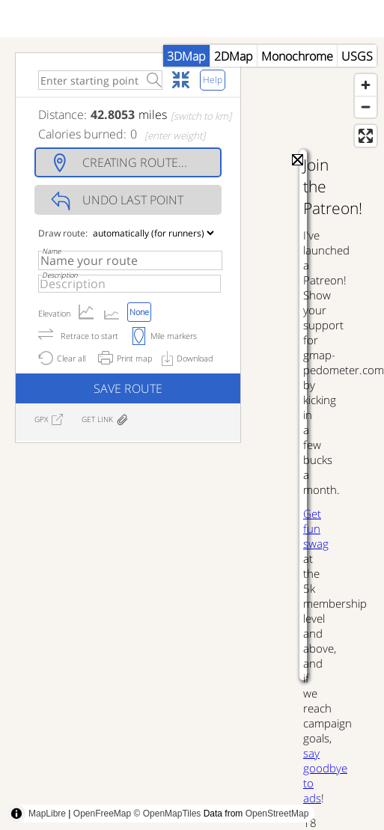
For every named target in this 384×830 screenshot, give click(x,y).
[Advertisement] (140, 622)
